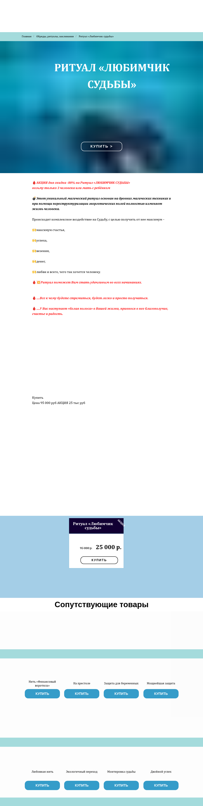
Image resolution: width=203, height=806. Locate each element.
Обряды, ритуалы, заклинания (55, 36)
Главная (27, 36)
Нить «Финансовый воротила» (42, 683)
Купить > (101, 146)
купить (99, 560)
